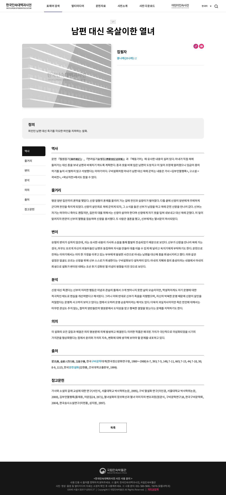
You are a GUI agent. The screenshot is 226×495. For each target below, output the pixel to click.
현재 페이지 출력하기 (201, 46)
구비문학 (96, 361)
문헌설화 (74, 367)
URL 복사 (195, 46)
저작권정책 (153, 489)
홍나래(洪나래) (125, 58)
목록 (112, 427)
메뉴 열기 (216, 6)
